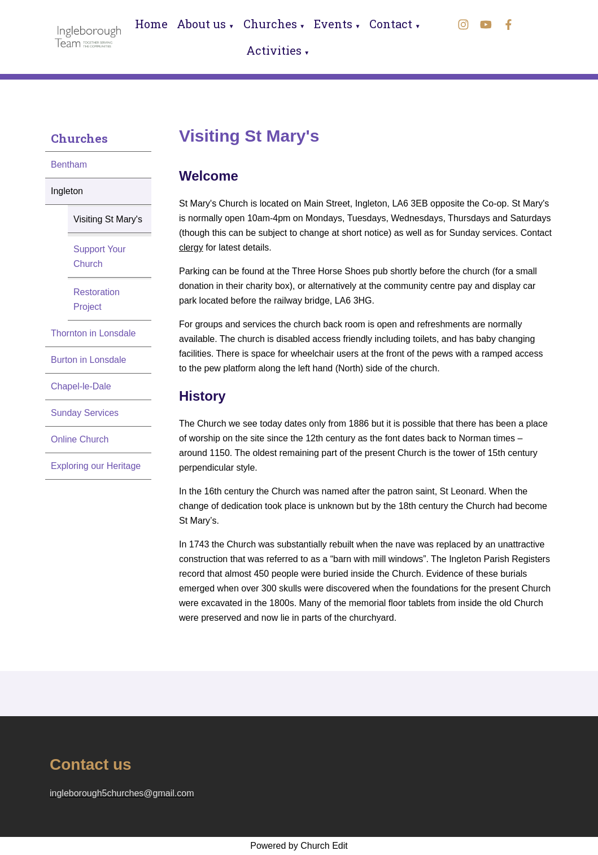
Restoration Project (96, 299)
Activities (274, 50)
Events (333, 23)
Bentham (69, 164)
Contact (390, 23)
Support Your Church (99, 256)
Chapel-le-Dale (81, 386)
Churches (270, 23)
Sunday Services (85, 413)
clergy (191, 247)
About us (201, 23)
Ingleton (67, 191)
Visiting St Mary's (107, 219)
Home (151, 23)
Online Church (79, 439)
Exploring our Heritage (96, 466)
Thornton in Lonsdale (93, 333)
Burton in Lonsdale (88, 360)
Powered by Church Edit (299, 845)
